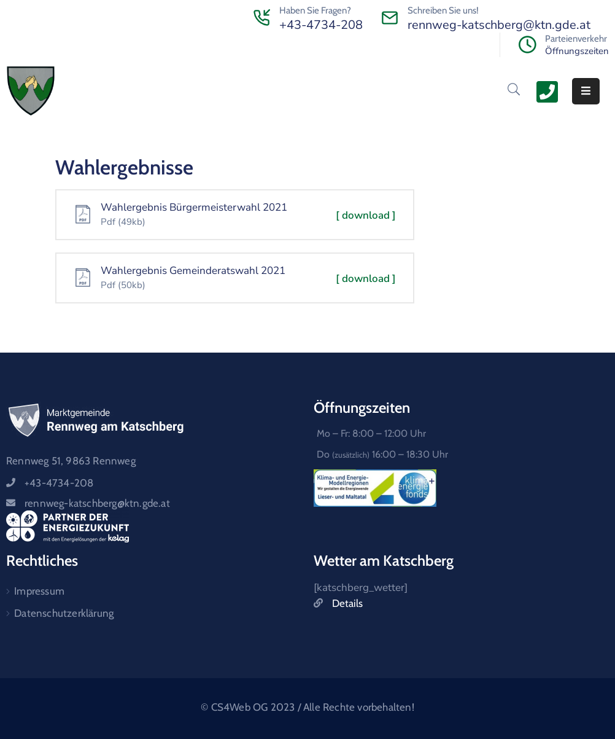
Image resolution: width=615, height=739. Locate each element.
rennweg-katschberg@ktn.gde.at (499, 25)
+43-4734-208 (321, 25)
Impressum (39, 591)
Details (347, 603)
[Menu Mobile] (586, 91)
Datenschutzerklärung (64, 613)
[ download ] (366, 215)
